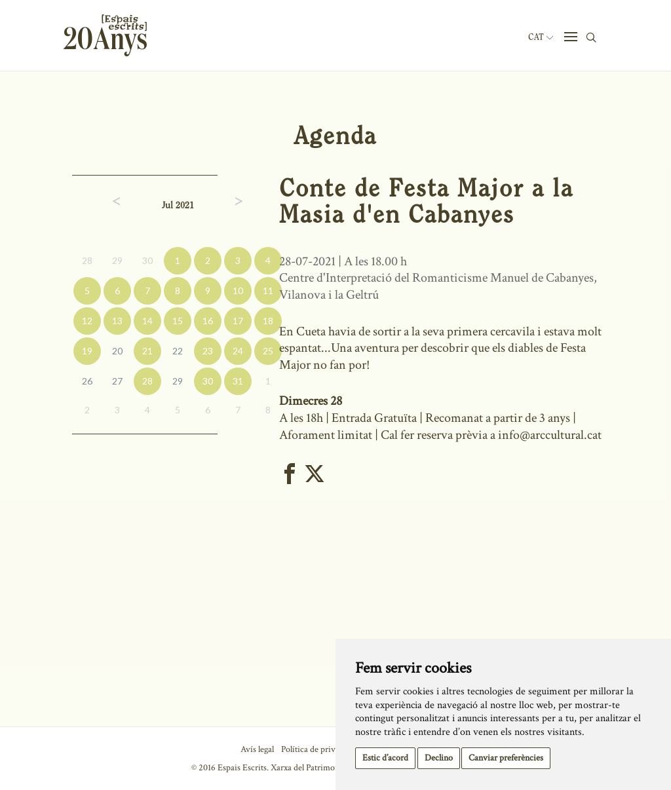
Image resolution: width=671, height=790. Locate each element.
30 (147, 260)
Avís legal (257, 749)
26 (87, 380)
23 (207, 350)
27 (117, 380)
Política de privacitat (318, 749)
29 (117, 260)
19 (87, 350)
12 (87, 320)
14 (147, 320)
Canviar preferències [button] (506, 758)
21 (147, 350)
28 (87, 260)
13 (117, 320)
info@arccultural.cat (551, 434)
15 (177, 320)
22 (177, 350)
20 (117, 350)
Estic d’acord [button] (385, 758)
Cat (540, 37)
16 (207, 320)
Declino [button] (439, 758)
